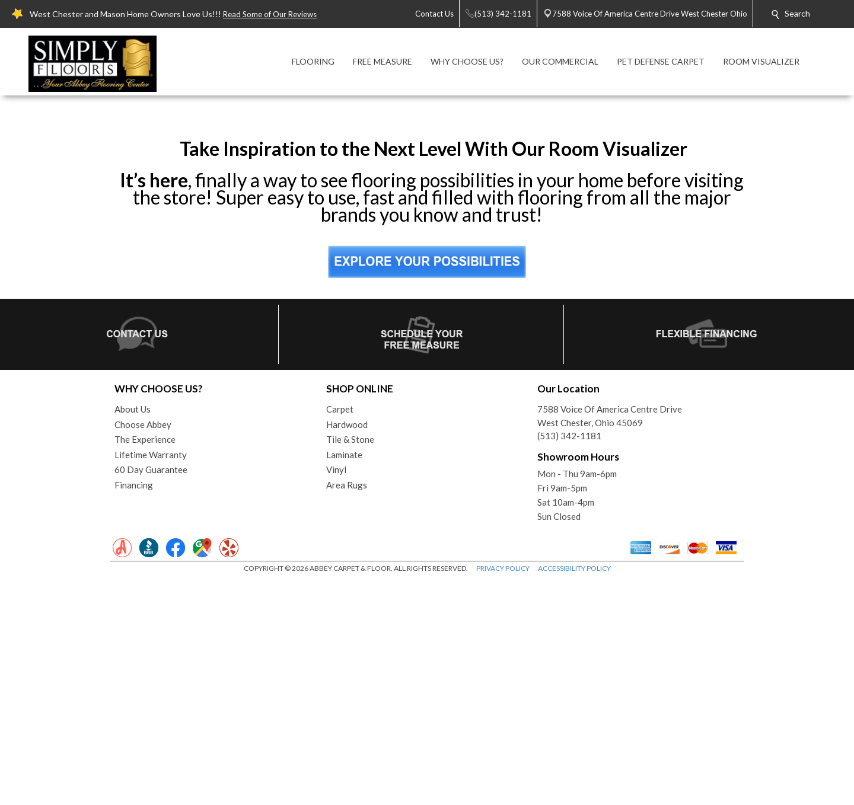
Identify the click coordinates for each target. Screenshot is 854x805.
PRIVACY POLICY (503, 792)
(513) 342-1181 (569, 660)
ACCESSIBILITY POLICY (574, 792)
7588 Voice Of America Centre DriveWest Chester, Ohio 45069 (609, 640)
